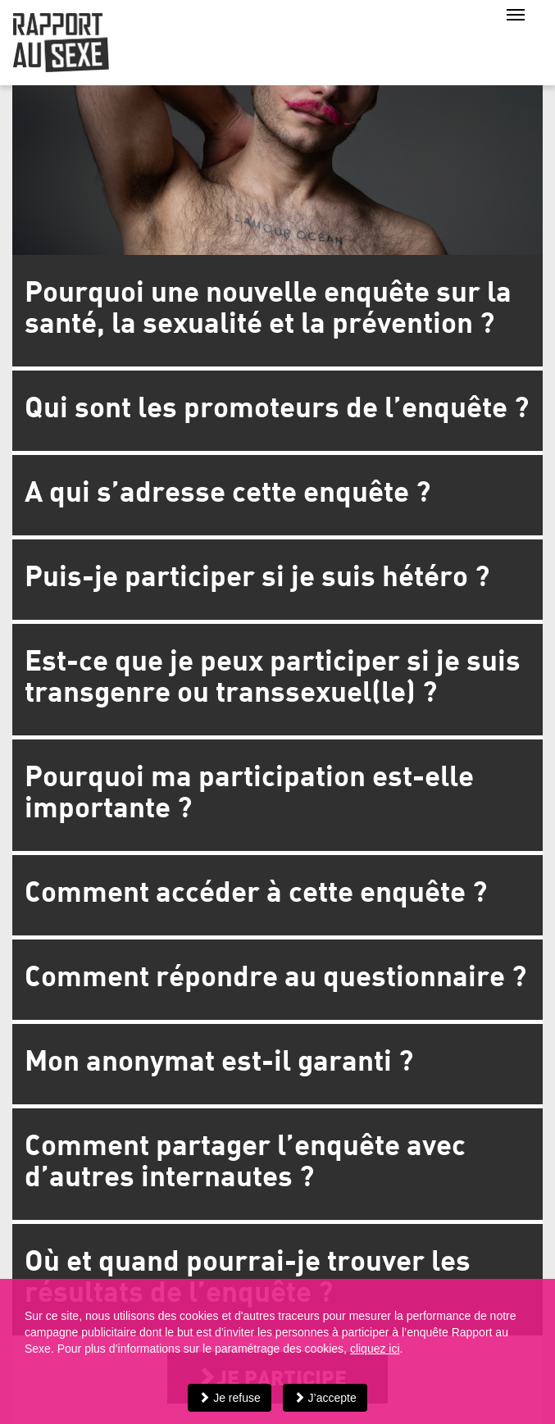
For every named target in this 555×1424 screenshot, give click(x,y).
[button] (277, 311)
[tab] (277, 310)
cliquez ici (375, 1348)
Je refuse (229, 1397)
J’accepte (325, 1397)
